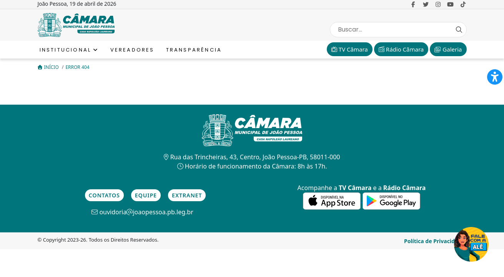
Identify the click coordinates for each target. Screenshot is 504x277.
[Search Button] (459, 29)
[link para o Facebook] (413, 4)
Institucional (69, 49)
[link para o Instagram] (438, 4)
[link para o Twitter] (425, 4)
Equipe (146, 195)
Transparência (194, 49)
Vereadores (132, 49)
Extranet (187, 195)
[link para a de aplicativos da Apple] (332, 200)
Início (49, 67)
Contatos (104, 195)
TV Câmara (349, 49)
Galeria (448, 49)
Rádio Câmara (401, 49)
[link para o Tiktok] (463, 4)
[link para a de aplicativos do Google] (391, 200)
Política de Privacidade (434, 241)
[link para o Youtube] (450, 4)
